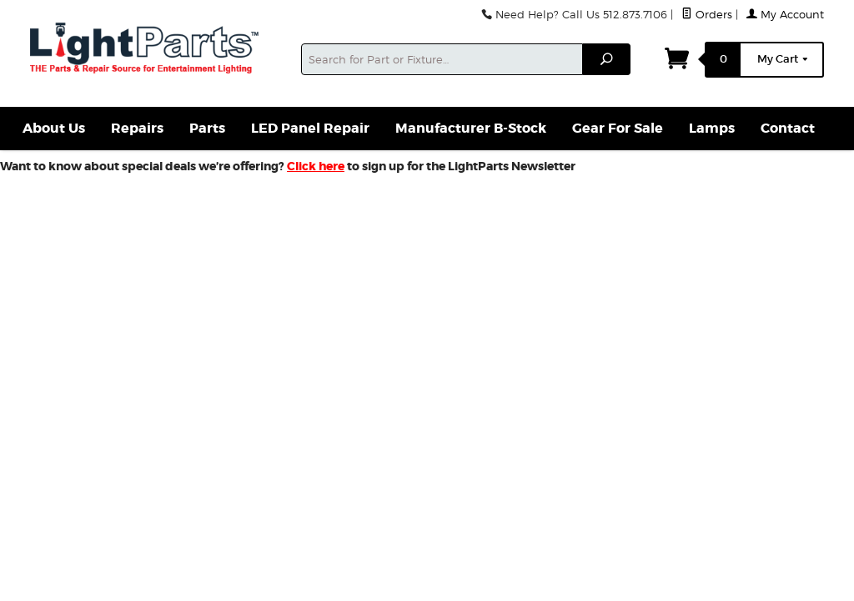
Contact (788, 128)
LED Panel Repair (310, 128)
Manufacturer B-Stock (470, 128)
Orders (706, 14)
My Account (785, 14)
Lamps (712, 128)
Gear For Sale (617, 128)
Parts (207, 128)
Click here (315, 166)
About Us (54, 128)
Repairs (137, 128)
